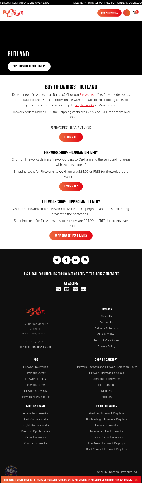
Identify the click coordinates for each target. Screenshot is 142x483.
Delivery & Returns (106, 328)
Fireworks (87, 94)
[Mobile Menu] (126, 12)
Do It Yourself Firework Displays (106, 449)
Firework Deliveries (35, 367)
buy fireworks (84, 105)
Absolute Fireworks (35, 413)
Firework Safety (36, 373)
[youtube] (75, 260)
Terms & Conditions (106, 340)
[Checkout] (135, 13)
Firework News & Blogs (36, 397)
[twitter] (57, 260)
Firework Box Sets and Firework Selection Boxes (106, 367)
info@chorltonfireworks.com (35, 347)
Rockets (106, 397)
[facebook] (66, 260)
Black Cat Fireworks (35, 419)
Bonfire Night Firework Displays (106, 419)
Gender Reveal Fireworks (106, 437)
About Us (106, 316)
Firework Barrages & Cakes (106, 373)
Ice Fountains (106, 385)
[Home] (13, 13)
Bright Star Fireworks (35, 425)
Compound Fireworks (106, 379)
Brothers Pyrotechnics (35, 431)
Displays (106, 391)
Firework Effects (35, 379)
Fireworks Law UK (35, 391)
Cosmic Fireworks (35, 443)
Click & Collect (106, 334)
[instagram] (85, 260)
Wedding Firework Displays (106, 413)
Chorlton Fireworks (119, 472)
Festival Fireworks (106, 425)
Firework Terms (35, 385)
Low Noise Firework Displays (106, 443)
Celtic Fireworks (35, 437)
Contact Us (106, 322)
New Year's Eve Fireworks (106, 431)
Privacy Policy (123, 480)
